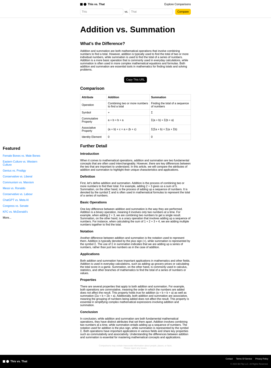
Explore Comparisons (177, 4)
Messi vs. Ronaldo (14, 188)
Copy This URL (135, 79)
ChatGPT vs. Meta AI (16, 200)
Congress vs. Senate (16, 205)
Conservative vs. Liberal (17, 176)
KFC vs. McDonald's (15, 211)
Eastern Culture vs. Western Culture (20, 163)
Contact (229, 359)
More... (7, 217)
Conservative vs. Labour (18, 194)
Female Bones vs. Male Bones (21, 155)
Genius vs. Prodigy (14, 170)
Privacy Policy (261, 359)
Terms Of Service (244, 359)
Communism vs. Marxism (18, 182)
